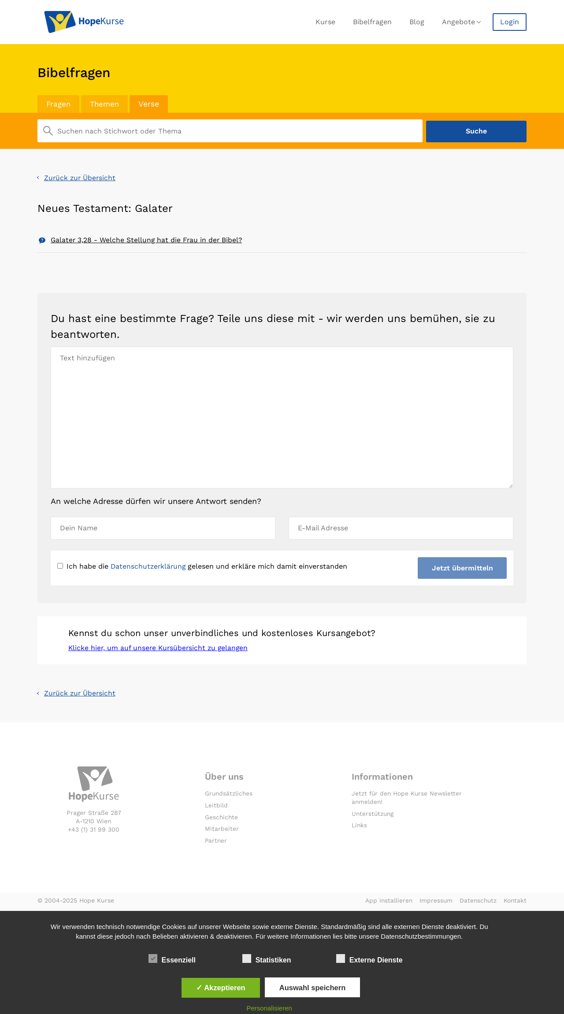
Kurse (325, 22)
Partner (216, 842)
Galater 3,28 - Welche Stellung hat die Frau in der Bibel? (148, 239)
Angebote (458, 22)
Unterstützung (373, 815)
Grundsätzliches (229, 795)
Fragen (59, 103)
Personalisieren (269, 1008)
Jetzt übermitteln (462, 568)
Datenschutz (477, 902)
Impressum (434, 902)
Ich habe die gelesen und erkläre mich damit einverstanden (203, 567)
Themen (106, 103)
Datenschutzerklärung (149, 567)
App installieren (386, 902)
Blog (416, 22)
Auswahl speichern (312, 988)
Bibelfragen (372, 22)
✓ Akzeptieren (220, 988)
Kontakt (515, 902)
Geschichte (222, 818)
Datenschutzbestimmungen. (422, 936)
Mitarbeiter (222, 830)
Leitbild (216, 806)
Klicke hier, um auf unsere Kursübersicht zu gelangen (160, 649)
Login (509, 22)
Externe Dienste (369, 958)
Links (359, 827)
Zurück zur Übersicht (80, 177)
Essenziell (172, 958)
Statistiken (266, 958)
